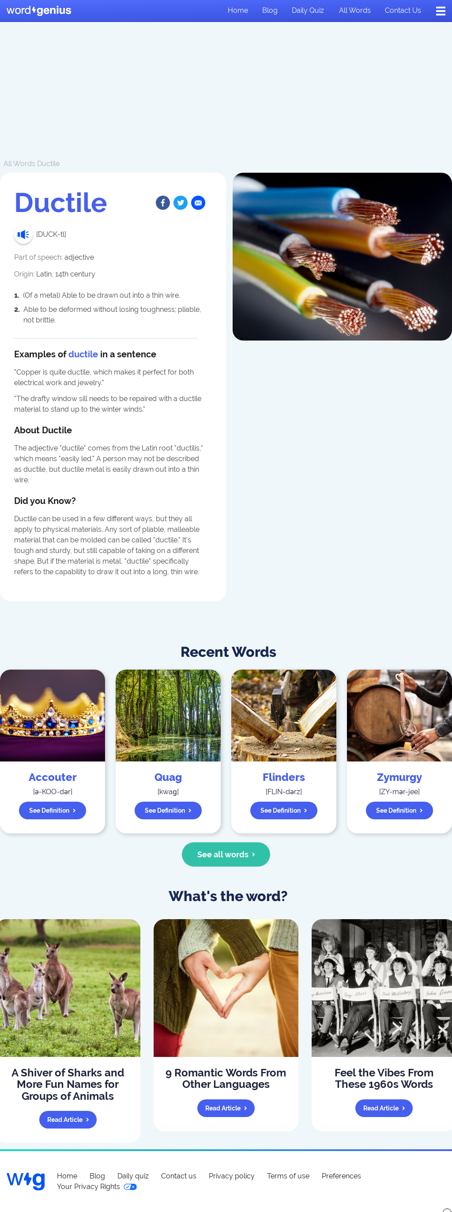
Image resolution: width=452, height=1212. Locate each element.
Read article (68, 1120)
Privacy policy (232, 1176)
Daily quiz (308, 10)
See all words (226, 854)
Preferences (341, 1176)
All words (355, 10)
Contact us (403, 10)
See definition (52, 810)
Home (238, 10)
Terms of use (288, 1176)
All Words (19, 163)
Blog (270, 10)
